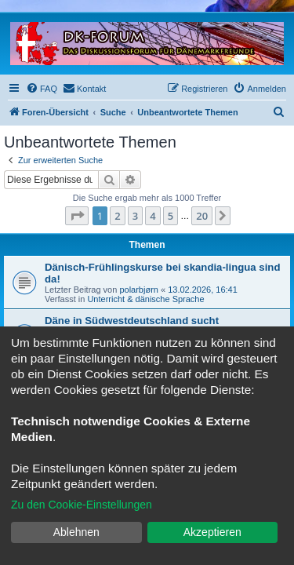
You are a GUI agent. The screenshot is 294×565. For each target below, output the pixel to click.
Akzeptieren (212, 532)
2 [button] (117, 216)
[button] (77, 215)
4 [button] (152, 216)
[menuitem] (41, 88)
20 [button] (202, 216)
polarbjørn (138, 289)
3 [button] (135, 216)
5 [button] (170, 216)
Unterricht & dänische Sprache (145, 299)
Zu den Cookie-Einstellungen (81, 504)
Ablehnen (76, 532)
